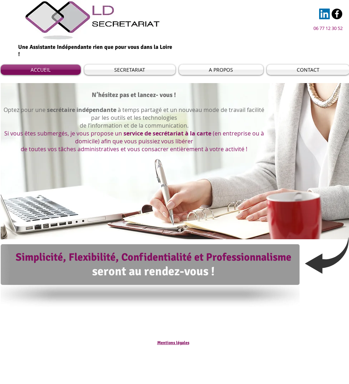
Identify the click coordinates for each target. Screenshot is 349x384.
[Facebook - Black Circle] (337, 14)
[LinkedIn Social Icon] (324, 14)
